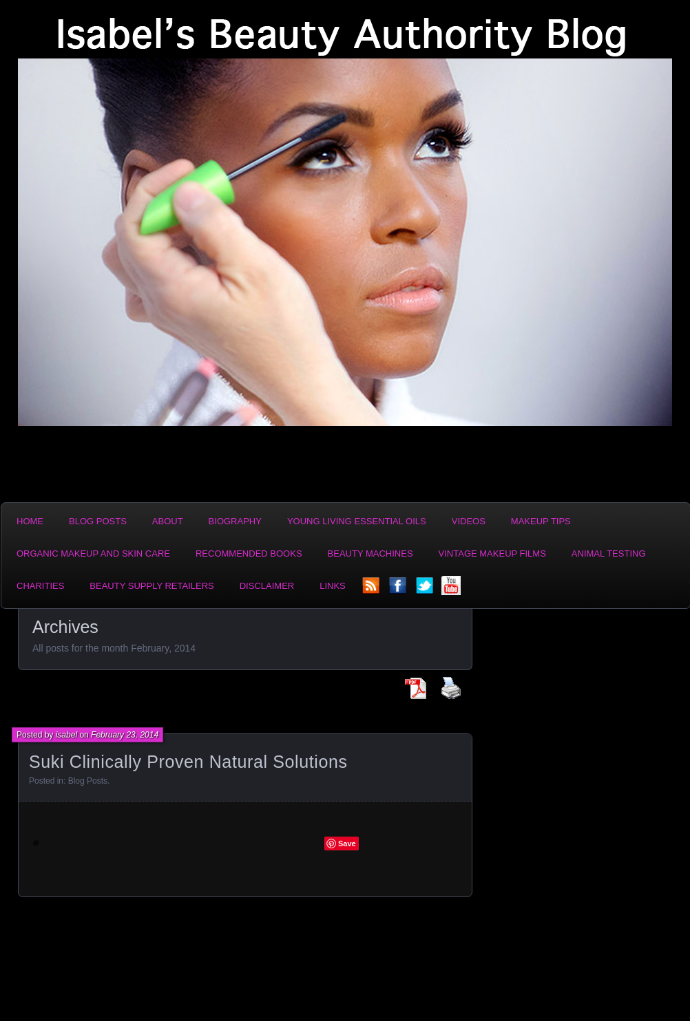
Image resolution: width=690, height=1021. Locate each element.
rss (372, 589)
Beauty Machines (370, 553)
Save (347, 843)
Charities (40, 586)
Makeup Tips (541, 521)
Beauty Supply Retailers (151, 586)
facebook (399, 589)
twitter (426, 589)
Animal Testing (609, 553)
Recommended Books (249, 553)
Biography (235, 521)
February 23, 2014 (124, 735)
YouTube (452, 589)
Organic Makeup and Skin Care (93, 553)
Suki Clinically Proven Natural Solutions (188, 761)
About (167, 521)
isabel (66, 735)
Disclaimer (267, 586)
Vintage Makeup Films (492, 553)
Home (30, 521)
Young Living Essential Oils (356, 521)
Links (333, 586)
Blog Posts (98, 521)
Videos (468, 521)
